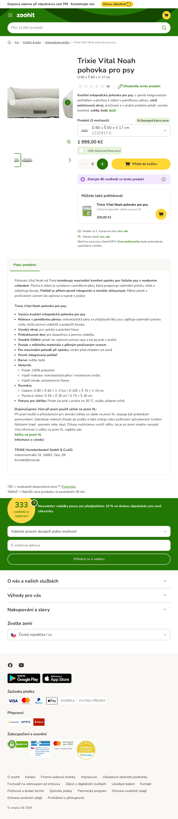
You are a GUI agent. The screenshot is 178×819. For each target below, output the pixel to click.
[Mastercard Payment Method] (26, 701)
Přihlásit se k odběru (89, 559)
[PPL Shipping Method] (26, 722)
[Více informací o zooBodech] (163, 179)
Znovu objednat (117, 4)
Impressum (89, 777)
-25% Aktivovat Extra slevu (104, 151)
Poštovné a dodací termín (25, 791)
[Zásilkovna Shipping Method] (38, 722)
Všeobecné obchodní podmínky (125, 777)
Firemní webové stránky (58, 777)
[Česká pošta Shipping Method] (13, 722)
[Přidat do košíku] (141, 164)
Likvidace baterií (123, 784)
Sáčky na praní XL (28, 434)
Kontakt (145, 784)
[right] (67, 102)
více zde (123, 231)
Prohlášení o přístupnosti (66, 798)
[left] (12, 102)
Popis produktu (24, 265)
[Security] (17, 745)
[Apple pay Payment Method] (51, 701)
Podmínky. (68, 486)
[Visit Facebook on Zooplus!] (10, 665)
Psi (17, 42)
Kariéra (30, 777)
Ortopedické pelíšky (57, 42)
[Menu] (10, 15)
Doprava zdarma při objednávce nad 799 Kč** (41, 4)
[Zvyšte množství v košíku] (102, 164)
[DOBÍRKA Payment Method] (67, 700)
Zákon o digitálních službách (86, 784)
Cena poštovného (128, 242)
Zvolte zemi (19, 623)
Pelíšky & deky (32, 42)
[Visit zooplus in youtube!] (21, 665)
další (112, 110)
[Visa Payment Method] (13, 701)
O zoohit (13, 777)
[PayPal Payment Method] (38, 701)
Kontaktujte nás (83, 4)
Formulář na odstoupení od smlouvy (33, 784)
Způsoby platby (61, 791)
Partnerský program (92, 791)
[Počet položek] (92, 164)
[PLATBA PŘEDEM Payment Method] (92, 700)
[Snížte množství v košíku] (83, 164)
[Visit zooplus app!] (23, 682)
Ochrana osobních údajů (129, 791)
